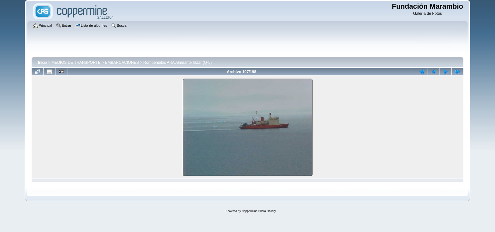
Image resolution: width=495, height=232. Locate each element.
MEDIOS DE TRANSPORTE (75, 62)
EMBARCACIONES (122, 62)
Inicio (42, 62)
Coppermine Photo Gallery (259, 211)
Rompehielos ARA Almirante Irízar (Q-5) (177, 62)
